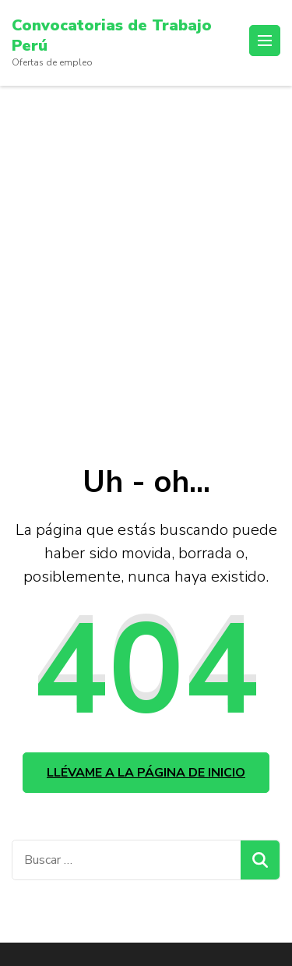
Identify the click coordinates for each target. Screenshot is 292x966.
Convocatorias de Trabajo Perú (112, 35)
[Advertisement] (146, 240)
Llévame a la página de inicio (146, 772)
